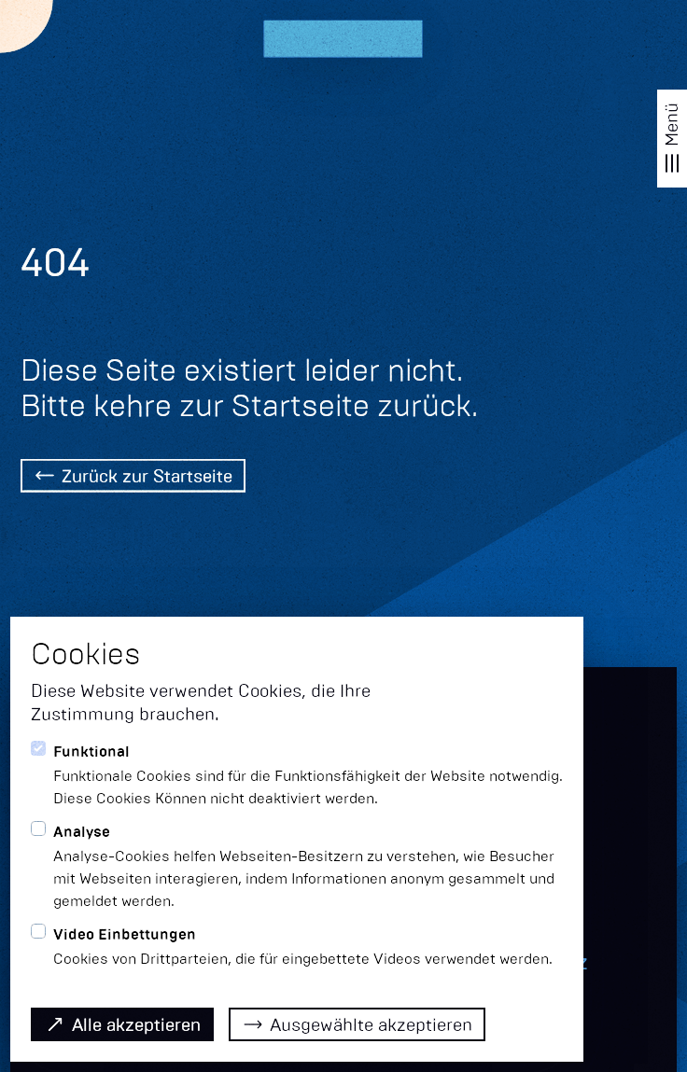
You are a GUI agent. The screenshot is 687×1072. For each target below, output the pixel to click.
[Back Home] (133, 477)
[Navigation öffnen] (672, 139)
